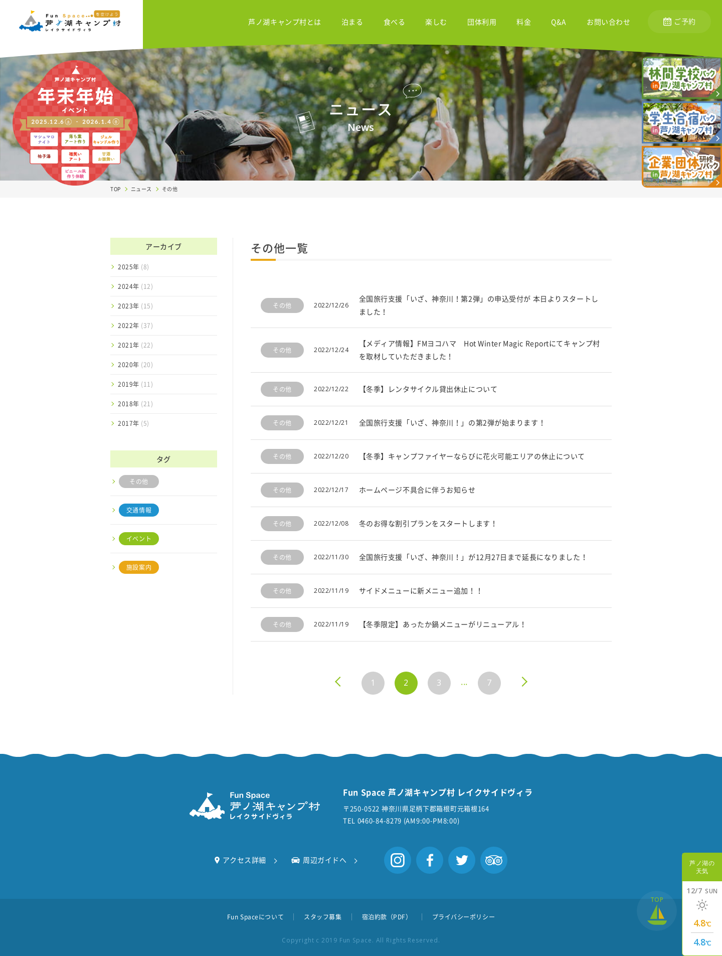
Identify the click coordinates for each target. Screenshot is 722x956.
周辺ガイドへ (318, 860)
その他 (138, 481)
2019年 (135, 384)
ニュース (141, 189)
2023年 (135, 305)
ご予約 (679, 21)
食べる (395, 22)
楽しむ (436, 22)
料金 (523, 22)
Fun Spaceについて (255, 917)
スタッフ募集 (322, 917)
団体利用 (481, 22)
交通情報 (138, 510)
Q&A (559, 22)
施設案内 (138, 567)
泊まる (352, 22)
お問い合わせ (608, 22)
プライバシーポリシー (463, 917)
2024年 (135, 286)
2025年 (133, 266)
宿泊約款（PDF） (387, 917)
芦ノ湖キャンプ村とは (284, 22)
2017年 (133, 423)
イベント (138, 538)
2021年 (135, 345)
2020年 (135, 364)
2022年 (135, 325)
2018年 (135, 403)
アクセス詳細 (240, 860)
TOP (115, 189)
